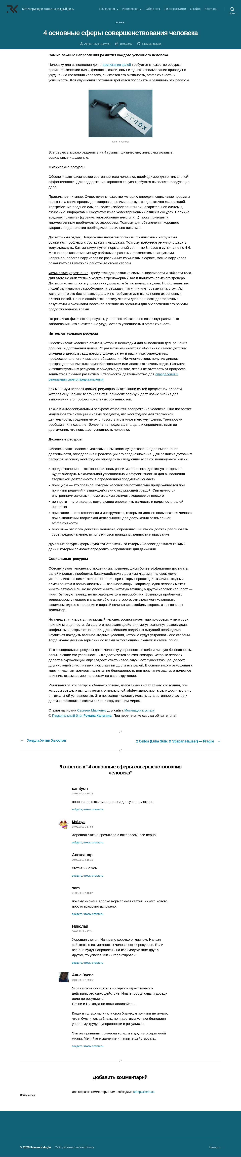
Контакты (211, 9)
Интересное (130, 9)
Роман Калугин (101, 44)
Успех (120, 22)
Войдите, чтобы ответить (87, 810)
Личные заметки (175, 9)
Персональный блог (83, 716)
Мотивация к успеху (142, 711)
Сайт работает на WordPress (75, 1147)
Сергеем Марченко (92, 711)
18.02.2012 (126, 44)
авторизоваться (143, 1092)
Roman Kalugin (41, 1147)
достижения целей (118, 65)
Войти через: (27, 1095)
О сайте (195, 9)
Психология (107, 9)
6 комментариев (152, 44)
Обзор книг (153, 9)
